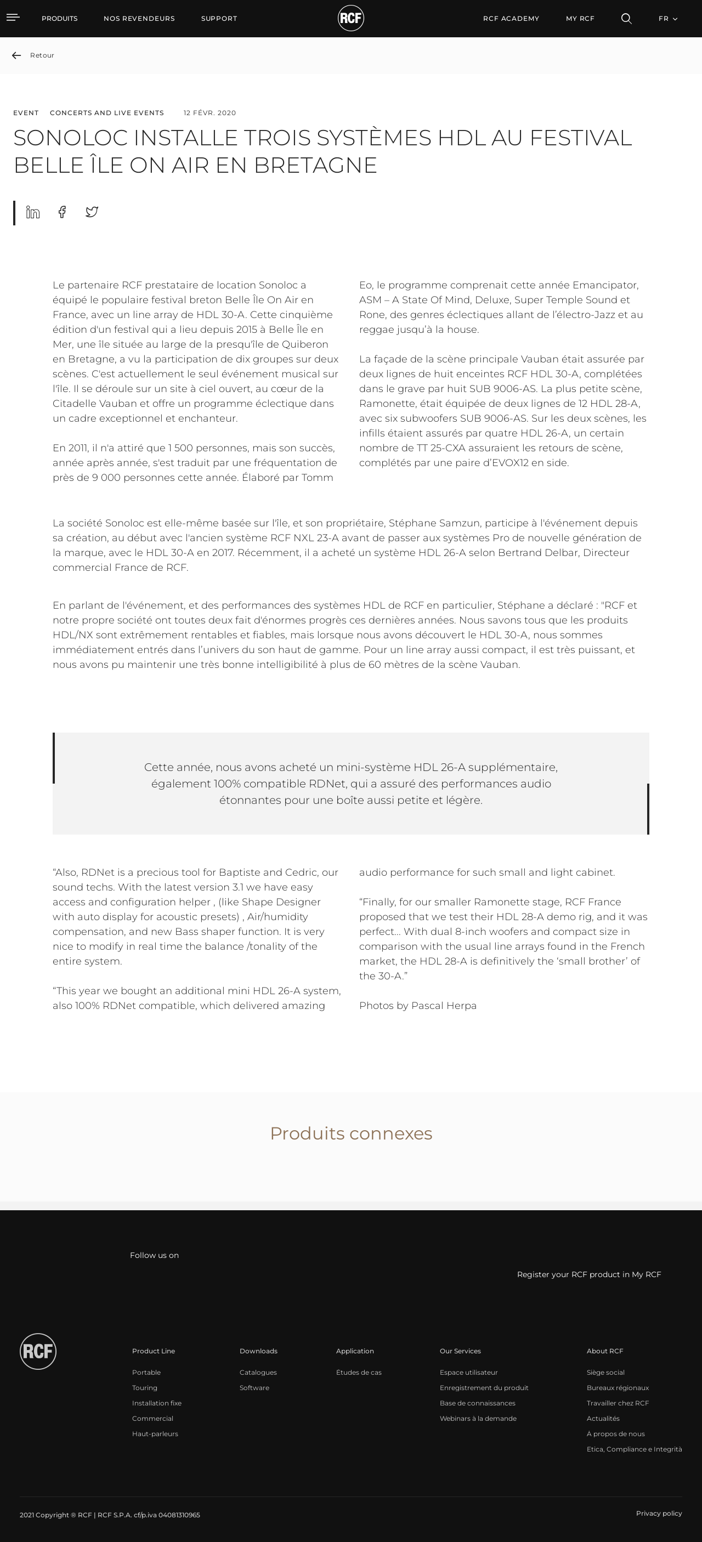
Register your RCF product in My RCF (589, 1274)
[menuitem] (139, 19)
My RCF (580, 18)
